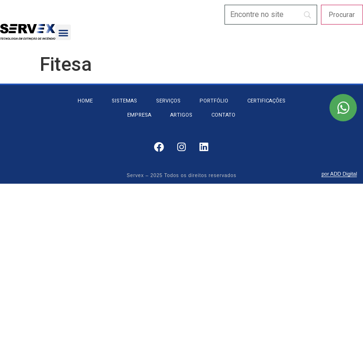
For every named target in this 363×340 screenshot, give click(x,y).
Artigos (181, 115)
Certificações (266, 101)
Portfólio (213, 101)
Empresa (139, 115)
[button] (63, 32)
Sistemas (124, 101)
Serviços (168, 101)
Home (85, 101)
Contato (223, 115)
